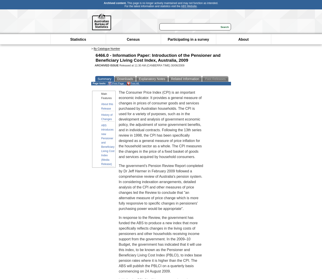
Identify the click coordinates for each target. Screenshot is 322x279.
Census (133, 39)
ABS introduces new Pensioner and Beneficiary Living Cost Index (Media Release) (107, 145)
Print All (133, 83)
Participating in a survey (188, 39)
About (243, 39)
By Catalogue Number (107, 48)
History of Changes (107, 117)
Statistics (78, 39)
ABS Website (189, 6)
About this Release (107, 106)
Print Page (116, 83)
